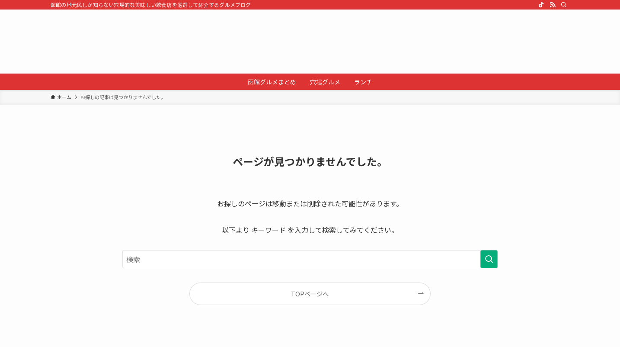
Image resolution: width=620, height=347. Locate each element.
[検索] (563, 5)
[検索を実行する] (489, 259)
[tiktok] (541, 5)
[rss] (552, 5)
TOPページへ (310, 293)
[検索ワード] (310, 259)
